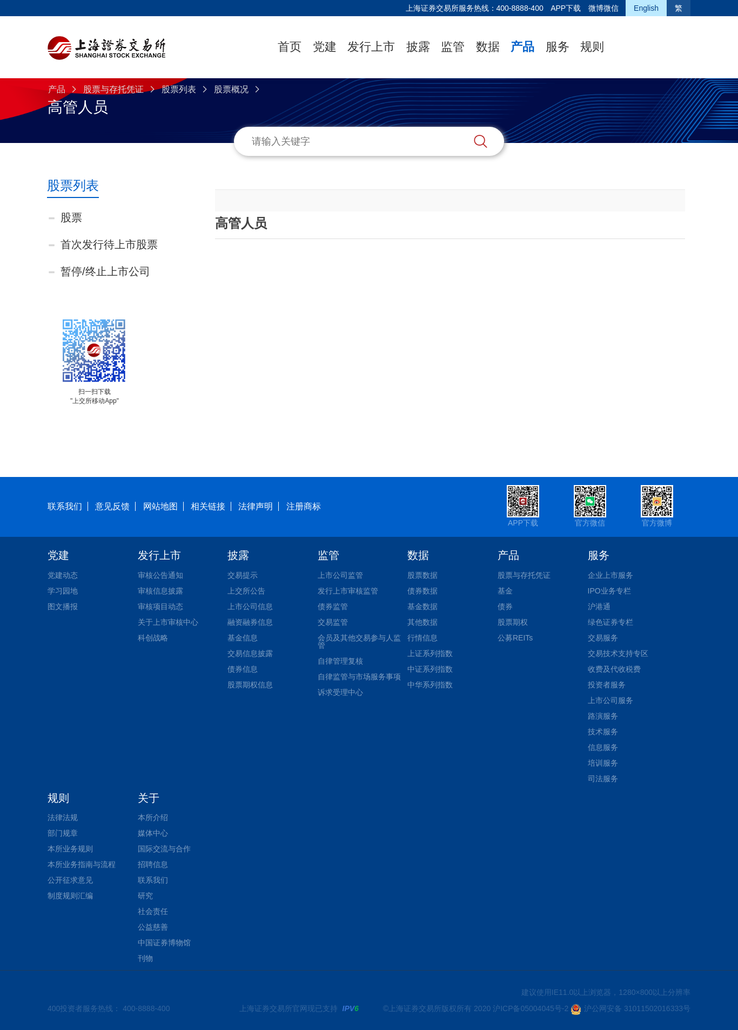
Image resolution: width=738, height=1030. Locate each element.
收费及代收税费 (614, 669)
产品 (522, 46)
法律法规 (63, 817)
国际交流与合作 (164, 848)
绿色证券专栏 (610, 622)
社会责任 (153, 911)
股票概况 (231, 89)
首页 (289, 46)
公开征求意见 (70, 880)
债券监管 (333, 606)
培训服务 (603, 763)
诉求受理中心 (340, 692)
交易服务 (603, 637)
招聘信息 (153, 864)
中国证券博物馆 (164, 942)
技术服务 (603, 731)
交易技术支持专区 (618, 653)
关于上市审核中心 (168, 622)
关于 (148, 798)
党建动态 (63, 575)
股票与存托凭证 (113, 89)
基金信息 (242, 637)
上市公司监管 (340, 575)
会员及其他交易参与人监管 (359, 641)
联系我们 (65, 506)
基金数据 (422, 606)
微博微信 (603, 8)
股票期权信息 (250, 684)
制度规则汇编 (70, 895)
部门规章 (63, 833)
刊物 (145, 958)
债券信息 (242, 669)
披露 (418, 46)
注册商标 (303, 506)
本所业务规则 (70, 848)
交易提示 (242, 575)
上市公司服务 (610, 700)
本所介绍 (153, 817)
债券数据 (422, 590)
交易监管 (333, 622)
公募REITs (515, 637)
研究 (145, 895)
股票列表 (179, 89)
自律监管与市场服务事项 (359, 676)
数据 (488, 46)
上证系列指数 (430, 653)
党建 (325, 46)
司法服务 (603, 778)
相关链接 (208, 506)
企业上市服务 (610, 575)
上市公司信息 (250, 606)
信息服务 (603, 747)
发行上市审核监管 (348, 590)
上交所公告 (246, 590)
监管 (453, 46)
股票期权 (513, 622)
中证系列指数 (430, 669)
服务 (557, 46)
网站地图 (160, 506)
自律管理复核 (340, 661)
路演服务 (603, 716)
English (646, 8)
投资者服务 (607, 684)
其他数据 (422, 622)
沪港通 (599, 606)
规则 (592, 46)
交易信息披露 (250, 653)
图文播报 (63, 606)
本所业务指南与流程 (82, 864)
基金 (505, 590)
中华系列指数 (430, 684)
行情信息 (422, 637)
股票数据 (422, 575)
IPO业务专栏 (609, 590)
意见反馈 (112, 506)
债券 (505, 606)
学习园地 (63, 590)
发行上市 (371, 46)
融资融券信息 (250, 622)
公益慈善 (153, 927)
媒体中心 (153, 833)
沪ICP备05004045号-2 (530, 1008)
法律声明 (255, 506)
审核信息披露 (160, 590)
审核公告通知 (160, 575)
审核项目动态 (160, 606)
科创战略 (153, 637)
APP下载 (566, 8)
